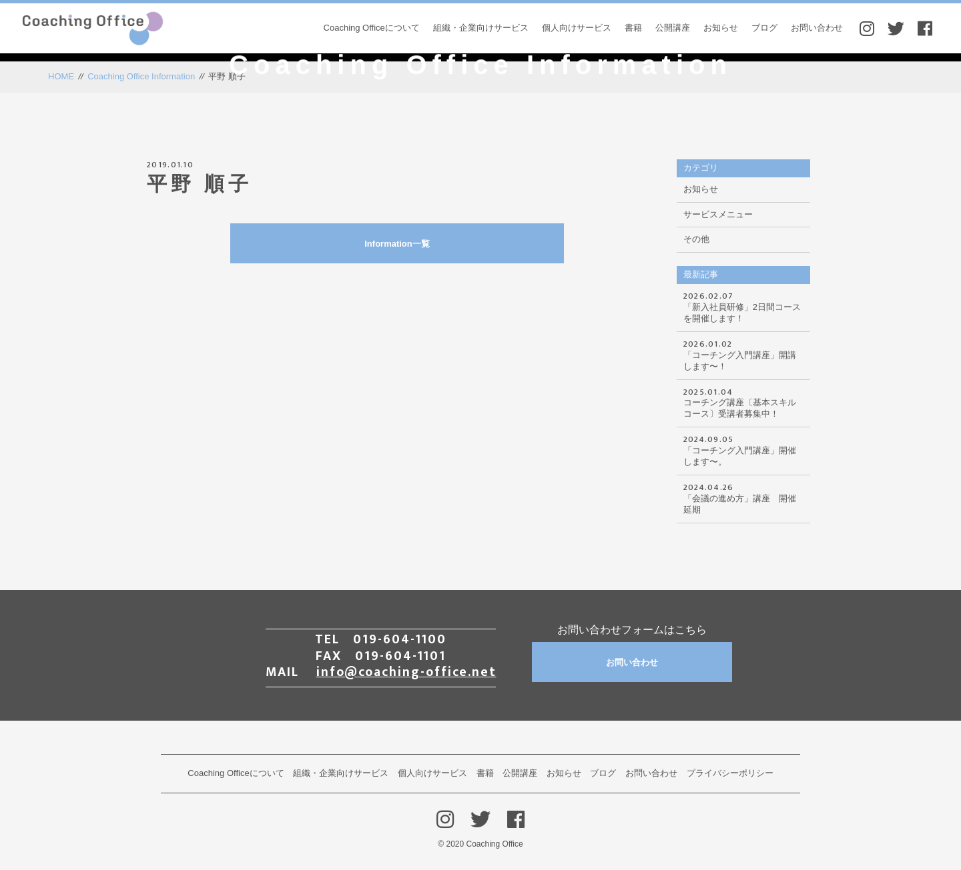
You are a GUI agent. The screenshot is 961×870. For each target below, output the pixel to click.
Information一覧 (453, 244)
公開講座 (672, 28)
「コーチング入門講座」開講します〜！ (743, 354)
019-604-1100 (399, 639)
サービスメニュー (718, 214)
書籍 (633, 28)
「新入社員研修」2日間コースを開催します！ (743, 306)
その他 (696, 239)
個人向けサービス (576, 28)
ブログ (764, 28)
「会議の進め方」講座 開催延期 (743, 497)
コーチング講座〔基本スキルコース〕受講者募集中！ (743, 402)
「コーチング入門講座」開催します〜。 (743, 449)
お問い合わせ (817, 28)
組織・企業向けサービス (481, 28)
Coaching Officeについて (372, 28)
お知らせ (720, 28)
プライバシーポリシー (730, 773)
